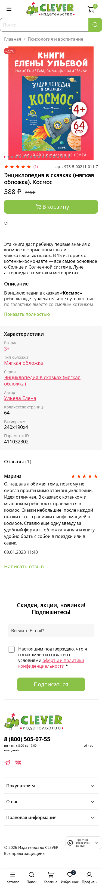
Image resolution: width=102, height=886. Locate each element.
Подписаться (51, 684)
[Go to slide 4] (16, 157)
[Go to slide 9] (35, 157)
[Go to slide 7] (27, 157)
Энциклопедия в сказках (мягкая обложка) (42, 380)
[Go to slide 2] (8, 157)
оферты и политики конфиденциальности (51, 663)
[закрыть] (96, 842)
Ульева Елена (20, 398)
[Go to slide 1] (4, 157)
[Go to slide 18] (69, 157)
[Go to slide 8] (31, 157)
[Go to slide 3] (12, 157)
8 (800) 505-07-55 (27, 739)
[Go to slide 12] (46, 157)
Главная (12, 39)
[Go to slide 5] (19, 157)
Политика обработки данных (82, 842)
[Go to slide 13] (50, 157)
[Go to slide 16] (61, 157)
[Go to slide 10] (38, 157)
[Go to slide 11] (42, 157)
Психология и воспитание (55, 39)
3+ (7, 348)
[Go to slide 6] (23, 157)
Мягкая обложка (23, 363)
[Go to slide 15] (57, 157)
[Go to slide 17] (65, 157)
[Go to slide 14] (54, 157)
